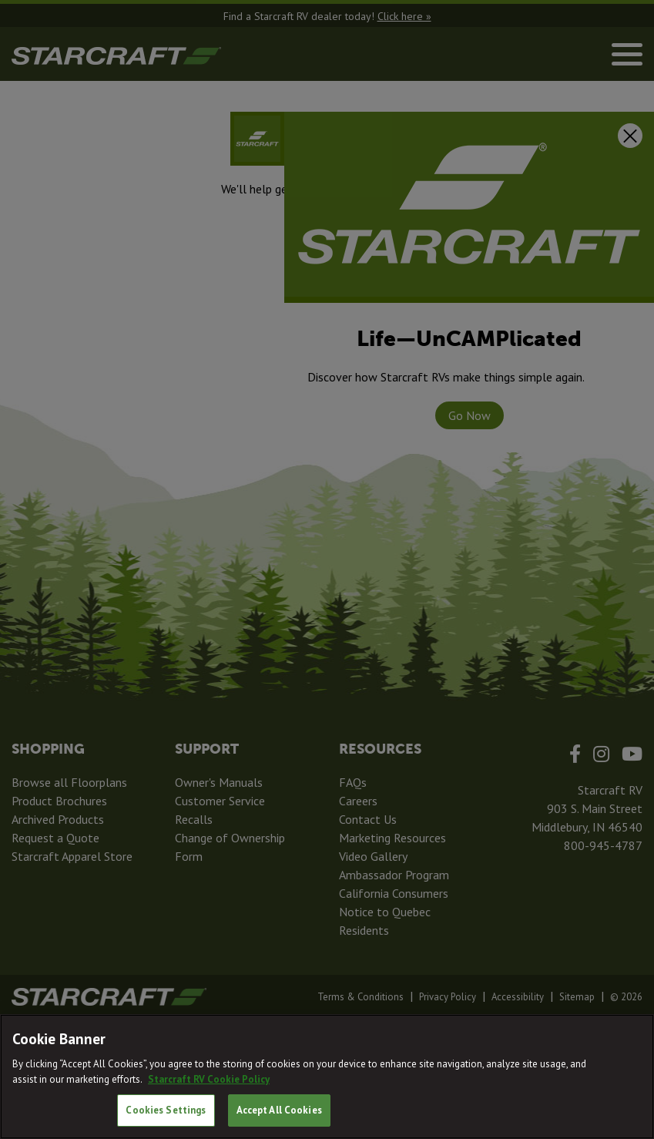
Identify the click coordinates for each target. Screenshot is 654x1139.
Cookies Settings (166, 1110)
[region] (327, 1076)
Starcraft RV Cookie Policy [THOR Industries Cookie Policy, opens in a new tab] (209, 1079)
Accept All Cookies (279, 1110)
